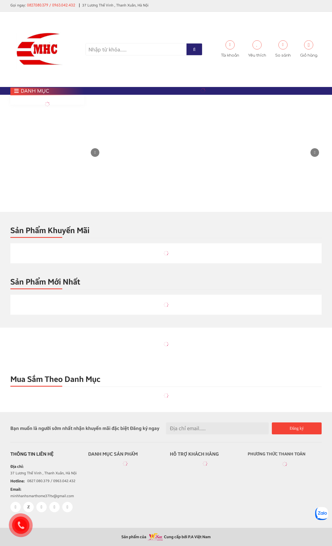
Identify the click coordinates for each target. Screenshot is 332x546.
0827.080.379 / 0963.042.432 (51, 5)
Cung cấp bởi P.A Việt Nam (187, 537)
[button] (314, 152)
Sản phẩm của (133, 537)
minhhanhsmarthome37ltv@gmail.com (42, 496)
